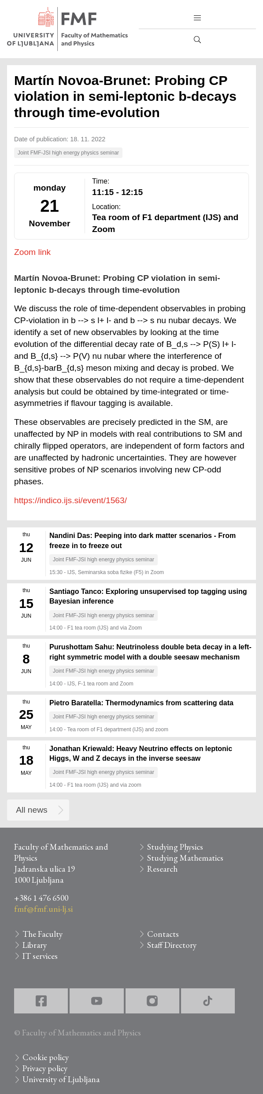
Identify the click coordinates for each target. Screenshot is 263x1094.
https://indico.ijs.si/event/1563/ (70, 500)
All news (31, 809)
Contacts (163, 933)
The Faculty (42, 933)
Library (34, 944)
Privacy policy (44, 1068)
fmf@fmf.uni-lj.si (43, 908)
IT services (40, 955)
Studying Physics (175, 846)
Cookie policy (45, 1057)
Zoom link (32, 252)
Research (162, 868)
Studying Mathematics (185, 857)
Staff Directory (171, 944)
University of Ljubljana (61, 1079)
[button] (197, 18)
